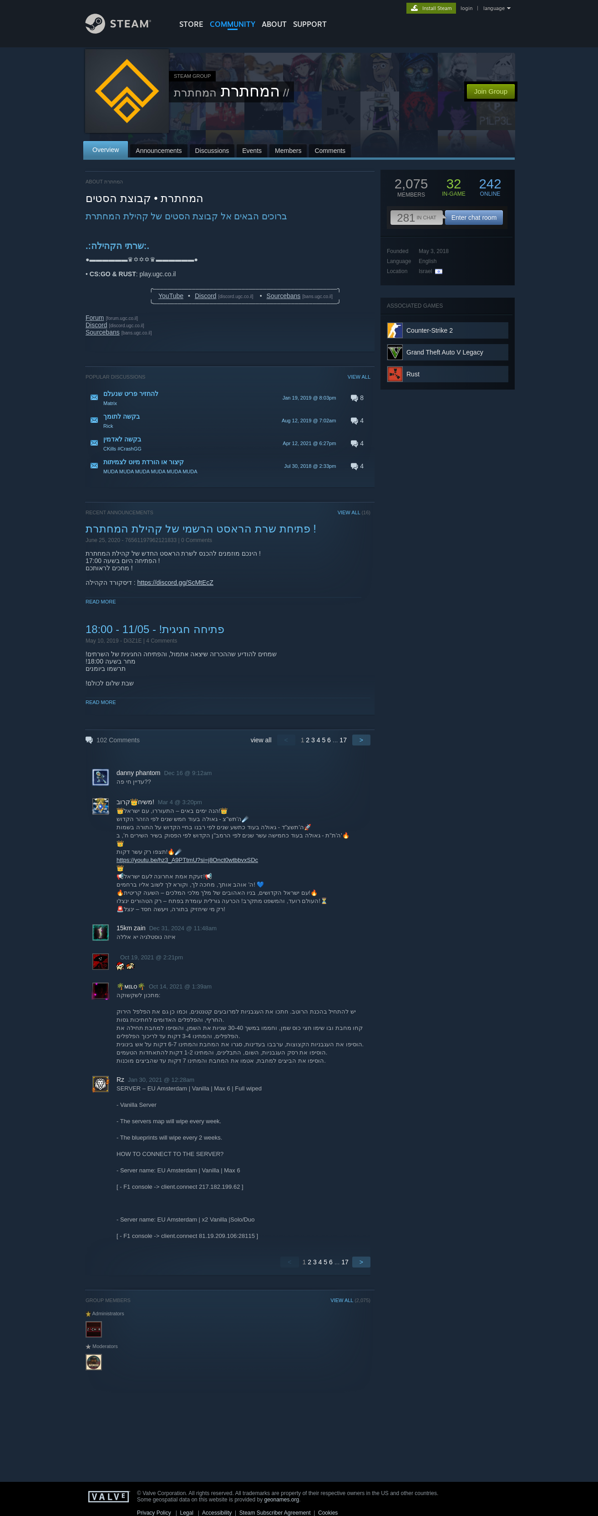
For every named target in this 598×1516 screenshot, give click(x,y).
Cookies (328, 1513)
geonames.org (281, 1499)
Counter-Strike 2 (429, 330)
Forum (95, 317)
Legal (186, 1513)
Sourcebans (284, 295)
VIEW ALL (359, 377)
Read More (101, 601)
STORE (191, 24)
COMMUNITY (232, 24)
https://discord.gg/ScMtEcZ (175, 582)
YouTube (170, 295)
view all (261, 740)
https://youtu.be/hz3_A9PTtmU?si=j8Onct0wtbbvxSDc (187, 860)
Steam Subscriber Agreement (275, 1513)
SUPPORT (310, 24)
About (274, 24)
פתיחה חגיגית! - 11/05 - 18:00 (155, 629)
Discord (205, 295)
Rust (413, 374)
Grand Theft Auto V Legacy (444, 352)
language (494, 8)
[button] (228, 398)
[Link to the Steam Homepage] (125, 31)
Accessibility (217, 1513)
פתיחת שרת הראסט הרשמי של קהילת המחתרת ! (201, 528)
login (466, 8)
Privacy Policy (154, 1513)
